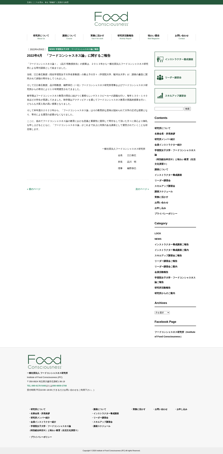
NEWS (52, 49)
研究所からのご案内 (165, 293)
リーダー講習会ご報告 (166, 261)
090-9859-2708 (59, 385)
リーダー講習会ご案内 (166, 266)
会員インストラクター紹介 (168, 144)
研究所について (163, 128)
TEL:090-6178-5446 (36, 385)
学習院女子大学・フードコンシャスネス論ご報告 (77, 49)
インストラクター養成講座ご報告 (172, 244)
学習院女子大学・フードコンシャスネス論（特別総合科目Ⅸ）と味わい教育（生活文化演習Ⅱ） (175, 157)
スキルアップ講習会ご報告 (168, 255)
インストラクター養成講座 (168, 175)
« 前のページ (33, 189)
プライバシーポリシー (166, 213)
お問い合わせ (161, 202)
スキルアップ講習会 (165, 186)
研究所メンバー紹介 (165, 139)
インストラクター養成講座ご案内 (172, 250)
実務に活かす (161, 197)
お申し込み (160, 208)
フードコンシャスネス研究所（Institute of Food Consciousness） (175, 334)
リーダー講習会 (163, 180)
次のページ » (142, 189)
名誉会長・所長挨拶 (165, 133)
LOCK (158, 233)
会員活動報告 (161, 272)
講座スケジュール (164, 191)
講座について (161, 169)
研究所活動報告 (163, 287)
